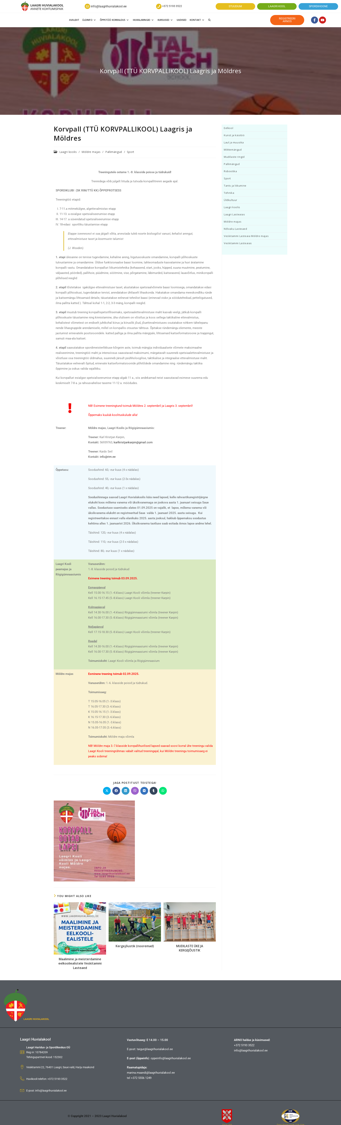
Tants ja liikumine (235, 185)
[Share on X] (107, 791)
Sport (130, 152)
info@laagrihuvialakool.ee (109, 6)
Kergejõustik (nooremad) (135, 946)
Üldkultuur (230, 200)
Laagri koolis (68, 152)
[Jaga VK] (144, 791)
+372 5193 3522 (172, 6)
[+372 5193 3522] (159, 6)
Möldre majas (91, 152)
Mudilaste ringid (234, 157)
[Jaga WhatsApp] (163, 791)
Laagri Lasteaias (234, 214)
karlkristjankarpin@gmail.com (133, 442)
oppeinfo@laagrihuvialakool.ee (171, 1058)
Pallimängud (113, 152)
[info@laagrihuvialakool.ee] (87, 6)
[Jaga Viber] (135, 791)
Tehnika (229, 193)
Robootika (230, 171)
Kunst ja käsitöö (234, 135)
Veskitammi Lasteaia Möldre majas (246, 236)
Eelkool (228, 128)
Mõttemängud (233, 149)
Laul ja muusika (234, 142)
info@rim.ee (108, 457)
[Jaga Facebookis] (116, 791)
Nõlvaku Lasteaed (235, 229)
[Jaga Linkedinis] (125, 791)
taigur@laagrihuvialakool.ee (155, 1049)
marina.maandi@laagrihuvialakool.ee (151, 1072)
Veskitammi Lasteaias (238, 243)
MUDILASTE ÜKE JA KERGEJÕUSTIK (189, 948)
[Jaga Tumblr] (153, 791)
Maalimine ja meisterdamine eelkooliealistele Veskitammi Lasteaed (80, 963)
